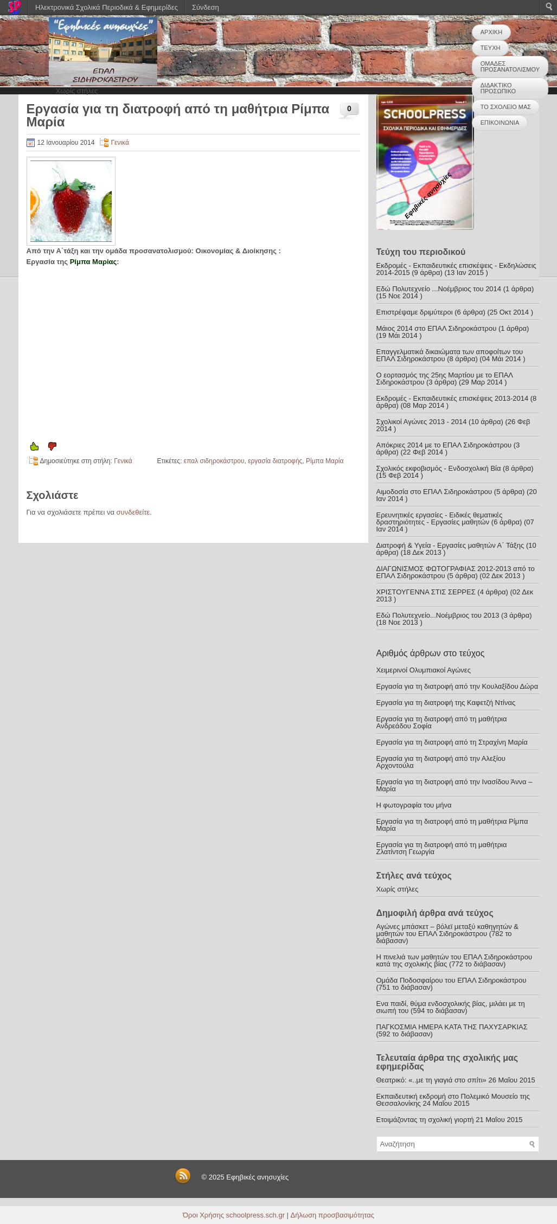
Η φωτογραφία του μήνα (414, 805)
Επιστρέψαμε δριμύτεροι (414, 312)
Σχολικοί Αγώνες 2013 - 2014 (421, 422)
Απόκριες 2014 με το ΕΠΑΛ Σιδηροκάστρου (444, 445)
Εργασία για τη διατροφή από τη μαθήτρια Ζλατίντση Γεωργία (441, 848)
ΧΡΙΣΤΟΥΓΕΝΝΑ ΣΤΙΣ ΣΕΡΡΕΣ (426, 592)
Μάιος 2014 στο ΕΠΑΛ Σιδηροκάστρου (436, 328)
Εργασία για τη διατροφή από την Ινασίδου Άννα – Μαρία (454, 785)
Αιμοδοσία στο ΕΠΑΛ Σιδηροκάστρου (434, 492)
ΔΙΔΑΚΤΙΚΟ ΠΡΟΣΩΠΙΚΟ (498, 88)
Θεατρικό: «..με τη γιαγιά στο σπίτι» (431, 1080)
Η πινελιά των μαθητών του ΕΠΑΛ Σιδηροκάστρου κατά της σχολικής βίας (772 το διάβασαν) (454, 960)
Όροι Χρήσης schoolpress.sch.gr (234, 1215)
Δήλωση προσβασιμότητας (332, 1215)
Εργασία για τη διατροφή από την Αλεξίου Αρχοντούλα (440, 762)
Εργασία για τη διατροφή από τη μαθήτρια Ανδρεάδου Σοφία (441, 722)
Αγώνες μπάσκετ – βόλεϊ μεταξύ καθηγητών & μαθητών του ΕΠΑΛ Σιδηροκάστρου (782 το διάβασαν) (447, 933)
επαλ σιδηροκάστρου (214, 461)
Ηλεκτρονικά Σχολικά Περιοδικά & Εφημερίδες (106, 7)
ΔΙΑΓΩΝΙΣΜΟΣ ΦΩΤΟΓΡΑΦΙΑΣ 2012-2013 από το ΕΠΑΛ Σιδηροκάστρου (455, 572)
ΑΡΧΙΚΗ (491, 32)
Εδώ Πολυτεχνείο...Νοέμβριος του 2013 (438, 615)
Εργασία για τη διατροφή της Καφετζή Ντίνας (446, 702)
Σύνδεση (205, 7)
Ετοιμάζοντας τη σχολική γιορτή (425, 1120)
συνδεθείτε (133, 512)
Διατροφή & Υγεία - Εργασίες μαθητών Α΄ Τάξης (450, 545)
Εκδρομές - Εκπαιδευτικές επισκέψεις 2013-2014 (452, 398)
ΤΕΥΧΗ (491, 47)
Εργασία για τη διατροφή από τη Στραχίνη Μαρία (452, 742)
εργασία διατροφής (275, 461)
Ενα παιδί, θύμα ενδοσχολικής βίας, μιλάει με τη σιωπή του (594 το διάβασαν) (450, 1007)
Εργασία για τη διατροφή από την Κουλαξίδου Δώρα (457, 686)
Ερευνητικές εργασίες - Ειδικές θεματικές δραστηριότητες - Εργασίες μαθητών (439, 518)
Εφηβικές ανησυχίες (257, 1177)
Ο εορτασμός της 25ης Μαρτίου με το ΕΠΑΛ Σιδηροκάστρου (444, 378)
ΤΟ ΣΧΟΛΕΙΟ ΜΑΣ (506, 107)
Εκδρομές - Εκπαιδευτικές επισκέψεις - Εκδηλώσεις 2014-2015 (456, 269)
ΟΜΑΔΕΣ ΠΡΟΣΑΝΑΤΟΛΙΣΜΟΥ (510, 66)
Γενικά (120, 142)
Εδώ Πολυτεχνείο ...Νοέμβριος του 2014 (439, 289)
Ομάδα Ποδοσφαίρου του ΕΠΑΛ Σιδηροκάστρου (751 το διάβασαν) (451, 983)
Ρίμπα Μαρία (324, 461)
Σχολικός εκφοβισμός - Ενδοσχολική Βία (438, 468)
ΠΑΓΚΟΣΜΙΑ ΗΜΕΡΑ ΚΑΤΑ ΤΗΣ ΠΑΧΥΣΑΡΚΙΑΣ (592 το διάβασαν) (452, 1030)
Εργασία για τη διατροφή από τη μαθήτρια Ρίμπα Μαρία (452, 824)
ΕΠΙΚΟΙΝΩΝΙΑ (500, 122)
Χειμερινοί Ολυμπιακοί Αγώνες (423, 670)
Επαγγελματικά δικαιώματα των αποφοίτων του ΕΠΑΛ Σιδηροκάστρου (449, 355)
